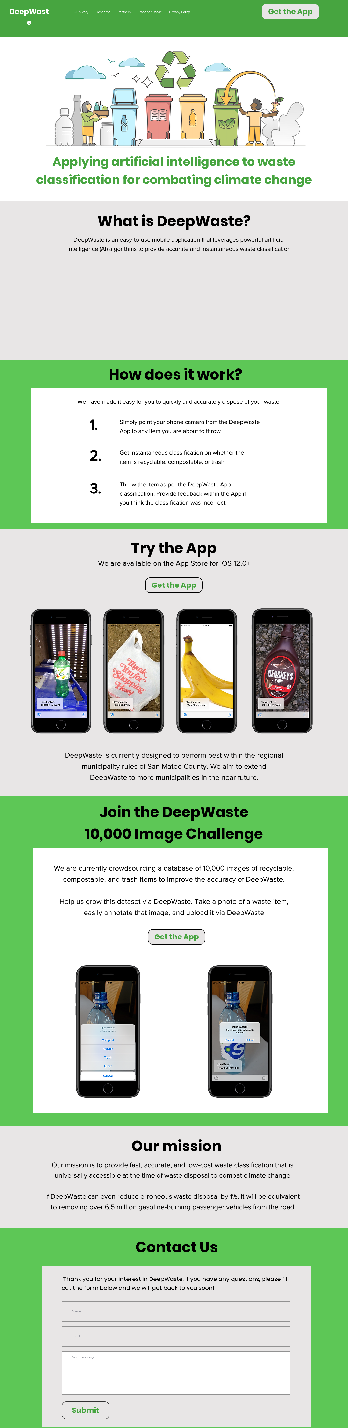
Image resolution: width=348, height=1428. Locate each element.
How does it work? (175, 374)
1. (93, 425)
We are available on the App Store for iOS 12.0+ (174, 563)
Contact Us (177, 1247)
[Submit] (85, 1410)
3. (95, 488)
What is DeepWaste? (174, 221)
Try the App (174, 548)
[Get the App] (290, 11)
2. (95, 456)
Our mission (176, 1146)
